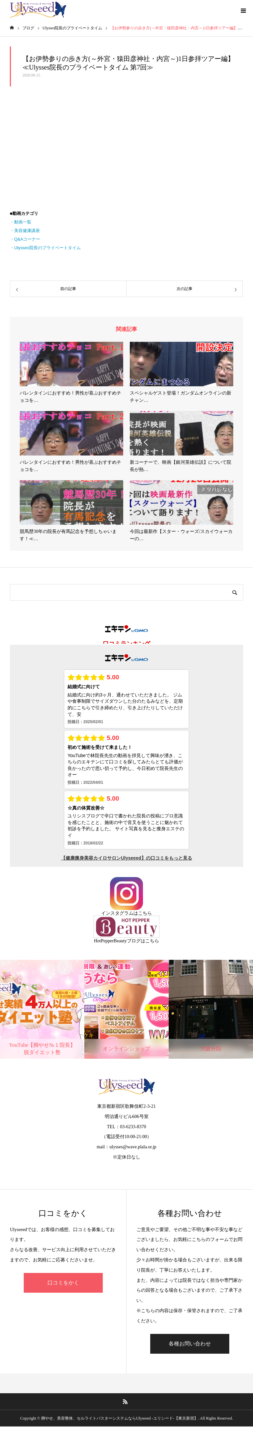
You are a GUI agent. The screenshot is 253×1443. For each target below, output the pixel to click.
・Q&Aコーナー (25, 239)
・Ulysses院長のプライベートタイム (45, 247)
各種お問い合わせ (190, 1343)
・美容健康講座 (25, 230)
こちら (145, 913)
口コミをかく (63, 1282)
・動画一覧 (20, 222)
